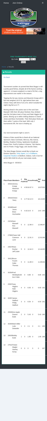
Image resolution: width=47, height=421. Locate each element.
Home (6, 3)
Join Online (17, 3)
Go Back (7, 77)
